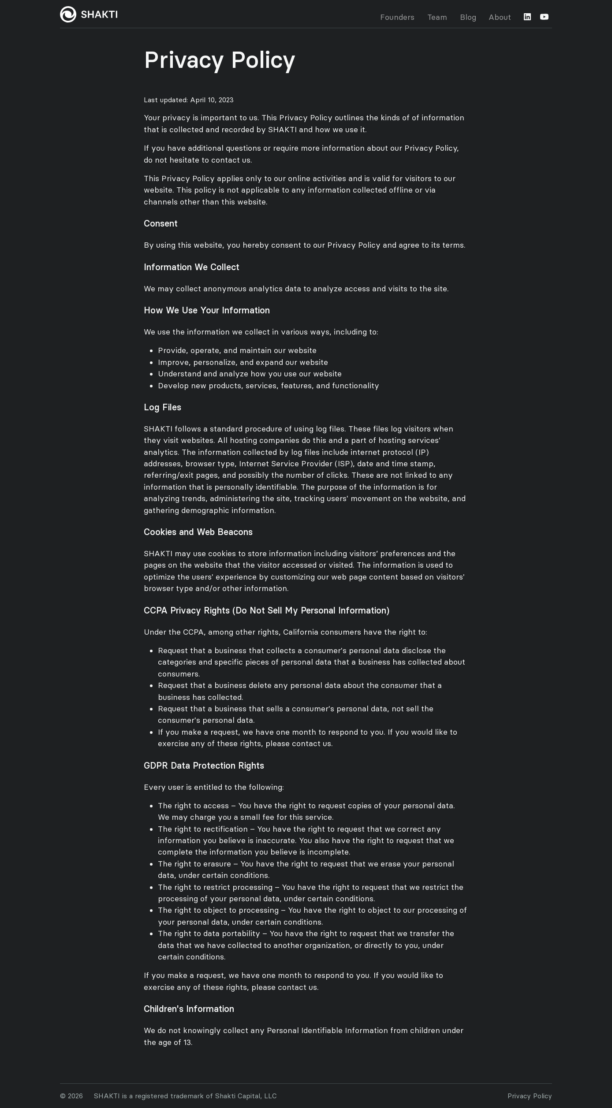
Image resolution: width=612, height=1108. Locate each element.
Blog (468, 17)
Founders (397, 17)
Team (437, 17)
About (500, 17)
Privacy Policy (530, 1096)
